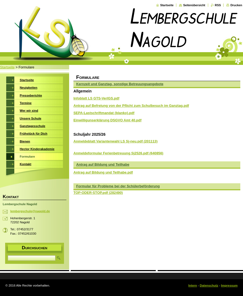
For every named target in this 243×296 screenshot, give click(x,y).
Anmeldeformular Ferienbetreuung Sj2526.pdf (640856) (118, 153)
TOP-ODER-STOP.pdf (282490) (98, 193)
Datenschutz (209, 285)
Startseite (167, 5)
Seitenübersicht (194, 5)
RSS (218, 5)
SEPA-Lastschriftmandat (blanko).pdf (103, 113)
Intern (192, 285)
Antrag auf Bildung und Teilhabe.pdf (103, 172)
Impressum (229, 285)
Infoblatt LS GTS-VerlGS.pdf (96, 98)
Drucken (236, 5)
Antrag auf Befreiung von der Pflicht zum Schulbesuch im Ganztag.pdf (131, 106)
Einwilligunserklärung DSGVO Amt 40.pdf (107, 120)
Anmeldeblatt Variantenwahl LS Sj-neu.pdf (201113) (115, 141)
